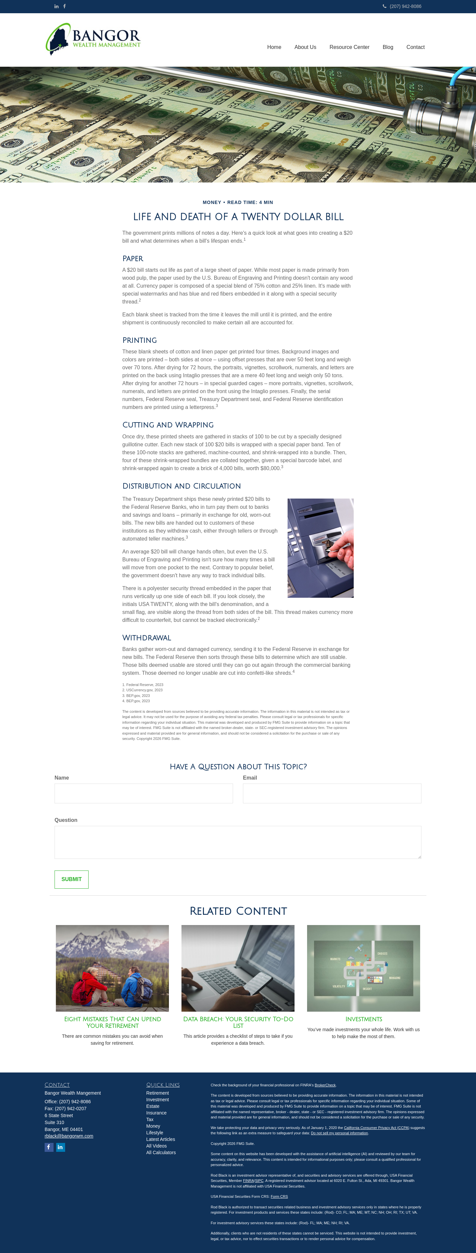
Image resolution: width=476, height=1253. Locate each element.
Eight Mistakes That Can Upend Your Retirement (112, 1022)
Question (66, 820)
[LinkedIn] (57, 6)
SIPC (259, 1181)
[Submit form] (72, 879)
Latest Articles (160, 1139)
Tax (150, 1119)
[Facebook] (64, 6)
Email (250, 778)
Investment (157, 1099)
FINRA (248, 1181)
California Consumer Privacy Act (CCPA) (377, 1128)
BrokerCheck (325, 1085)
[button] (305, 40)
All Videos (156, 1146)
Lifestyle (154, 1132)
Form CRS (279, 1196)
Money (153, 1126)
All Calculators (161, 1152)
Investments (363, 1019)
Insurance (156, 1112)
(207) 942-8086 (402, 6)
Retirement (157, 1093)
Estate (153, 1106)
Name (62, 778)
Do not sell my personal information (339, 1133)
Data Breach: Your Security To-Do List (238, 1022)
